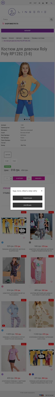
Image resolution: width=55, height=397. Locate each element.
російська (27, 205)
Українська (27, 198)
